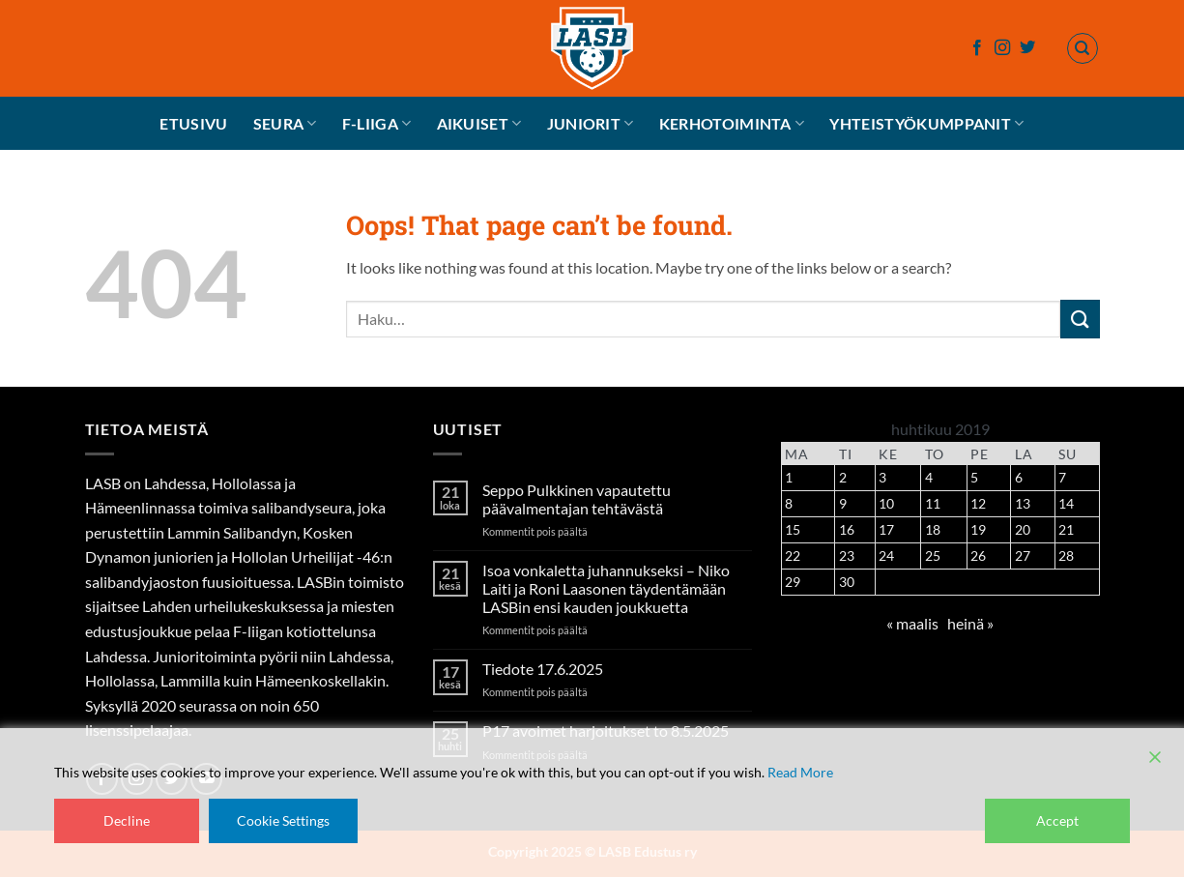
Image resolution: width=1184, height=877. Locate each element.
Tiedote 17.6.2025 (542, 668)
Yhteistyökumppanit (926, 123)
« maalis (912, 623)
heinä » (970, 623)
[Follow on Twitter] (1027, 48)
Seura (285, 123)
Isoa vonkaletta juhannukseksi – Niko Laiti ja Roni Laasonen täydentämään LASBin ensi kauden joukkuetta (606, 588)
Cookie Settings (283, 820)
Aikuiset (479, 123)
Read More (800, 772)
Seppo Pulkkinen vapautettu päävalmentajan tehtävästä (576, 499)
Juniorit (590, 123)
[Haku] (1082, 48)
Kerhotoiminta (732, 123)
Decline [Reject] (126, 820)
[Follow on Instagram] (1002, 48)
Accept (1057, 820)
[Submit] (1079, 318)
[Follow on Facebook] (977, 48)
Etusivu (193, 123)
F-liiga (377, 123)
